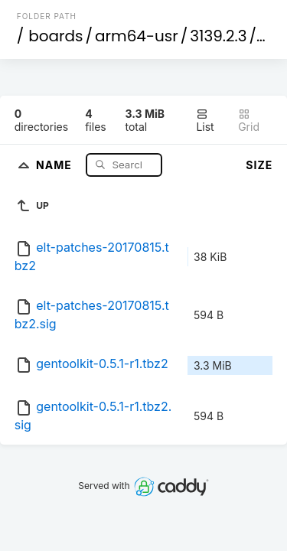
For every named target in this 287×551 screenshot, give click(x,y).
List (205, 120)
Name (55, 164)
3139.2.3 (218, 36)
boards (55, 36)
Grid (248, 120)
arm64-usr (136, 36)
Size (259, 164)
